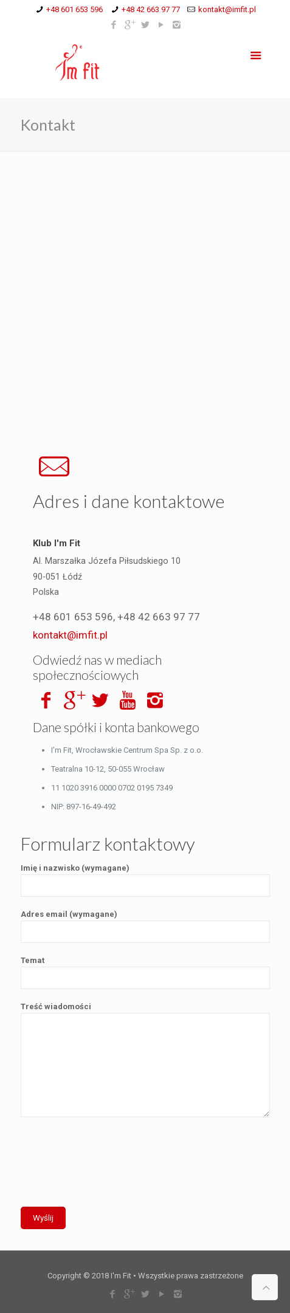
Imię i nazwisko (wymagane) (145, 880)
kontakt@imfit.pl (227, 9)
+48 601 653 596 (74, 9)
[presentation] (113, 1169)
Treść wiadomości (145, 1059)
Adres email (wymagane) (145, 926)
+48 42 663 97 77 (151, 9)
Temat (145, 972)
